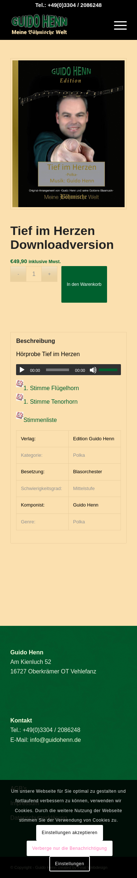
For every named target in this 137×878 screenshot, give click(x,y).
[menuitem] (117, 25)
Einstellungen (69, 863)
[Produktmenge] (34, 274)
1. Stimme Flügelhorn (51, 388)
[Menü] (117, 25)
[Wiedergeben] (22, 370)
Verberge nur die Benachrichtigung (69, 848)
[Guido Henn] (56, 25)
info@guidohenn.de (55, 740)
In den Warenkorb (84, 284)
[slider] (57, 370)
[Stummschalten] (93, 370)
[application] (68, 369)
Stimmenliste (40, 420)
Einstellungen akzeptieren (69, 832)
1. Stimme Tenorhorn (50, 402)
